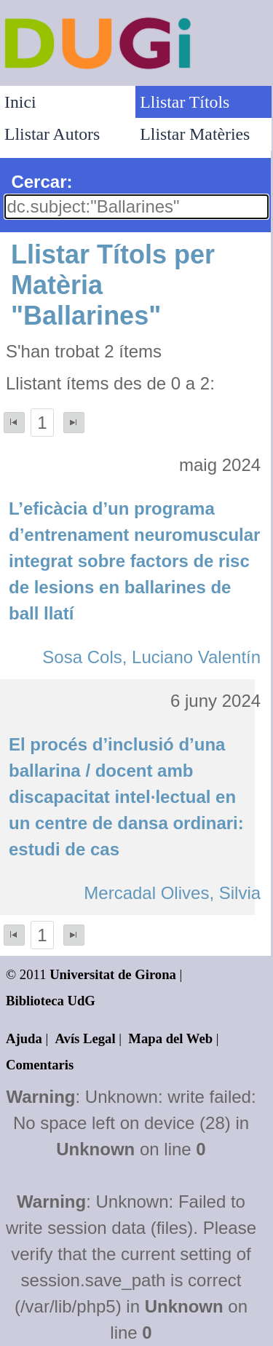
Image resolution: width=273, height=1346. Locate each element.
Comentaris (40, 1064)
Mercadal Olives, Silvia (172, 893)
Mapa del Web (170, 1038)
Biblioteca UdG (50, 1000)
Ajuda (24, 1038)
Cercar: (41, 181)
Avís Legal (85, 1038)
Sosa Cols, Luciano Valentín (151, 657)
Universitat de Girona (113, 974)
